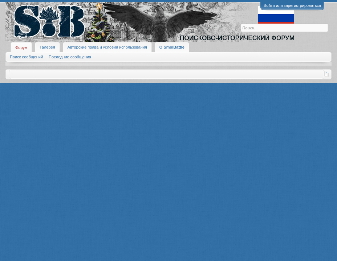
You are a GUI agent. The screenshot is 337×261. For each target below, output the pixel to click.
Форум (21, 47)
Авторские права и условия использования (107, 47)
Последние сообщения (70, 57)
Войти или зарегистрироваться (292, 5)
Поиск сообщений (26, 57)
